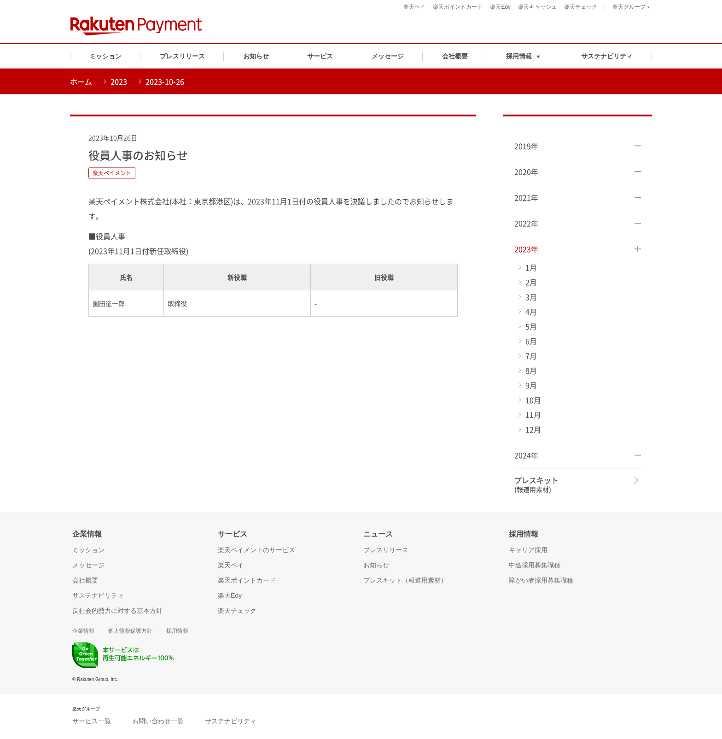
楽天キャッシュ (537, 7)
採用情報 (177, 631)
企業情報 (83, 631)
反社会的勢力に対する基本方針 (117, 610)
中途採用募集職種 (534, 565)
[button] (524, 56)
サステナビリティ (607, 56)
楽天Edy (500, 7)
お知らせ (256, 56)
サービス (320, 56)
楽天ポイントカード (458, 7)
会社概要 (455, 56)
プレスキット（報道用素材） (405, 580)
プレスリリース (182, 56)
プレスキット (536, 485)
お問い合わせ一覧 (158, 721)
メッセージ (388, 56)
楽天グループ (631, 8)
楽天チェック (580, 7)
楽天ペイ (414, 7)
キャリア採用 (528, 550)
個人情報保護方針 (130, 631)
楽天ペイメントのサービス (256, 550)
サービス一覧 (91, 721)
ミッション (105, 56)
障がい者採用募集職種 (541, 580)
